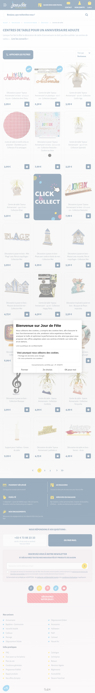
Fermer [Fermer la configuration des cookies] (24, 370)
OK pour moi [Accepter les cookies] (70, 370)
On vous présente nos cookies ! (30, 358)
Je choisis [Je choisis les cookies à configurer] (47, 370)
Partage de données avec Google (31, 356)
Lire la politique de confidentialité (29, 346)
